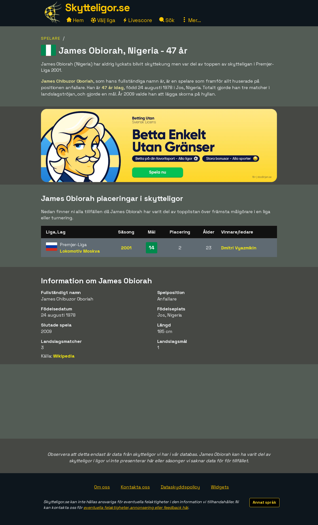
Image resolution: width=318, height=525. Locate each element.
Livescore (137, 20)
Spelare (50, 38)
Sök (167, 20)
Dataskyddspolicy (180, 487)
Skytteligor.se (97, 7)
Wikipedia (63, 356)
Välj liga (103, 20)
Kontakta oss (135, 487)
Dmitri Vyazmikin (238, 248)
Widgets (220, 487)
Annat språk (264, 502)
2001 (126, 248)
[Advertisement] (159, 401)
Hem (75, 20)
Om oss (102, 487)
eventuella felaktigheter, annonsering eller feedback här (135, 507)
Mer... (191, 20)
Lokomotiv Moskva (80, 251)
